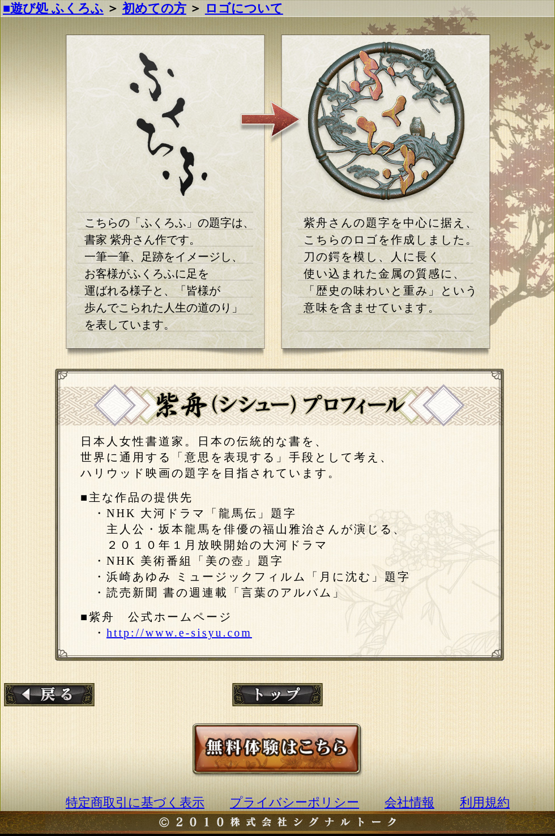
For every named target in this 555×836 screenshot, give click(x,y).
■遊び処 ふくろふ (53, 8)
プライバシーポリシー (294, 802)
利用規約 (485, 802)
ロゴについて (244, 8)
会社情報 (409, 802)
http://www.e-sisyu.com (179, 632)
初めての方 (154, 8)
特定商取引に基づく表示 (135, 802)
